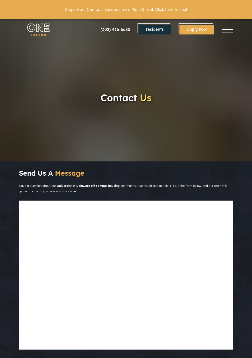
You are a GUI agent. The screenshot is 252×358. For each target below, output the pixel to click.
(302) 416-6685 (115, 29)
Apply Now (197, 29)
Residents (155, 29)
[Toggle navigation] (227, 29)
